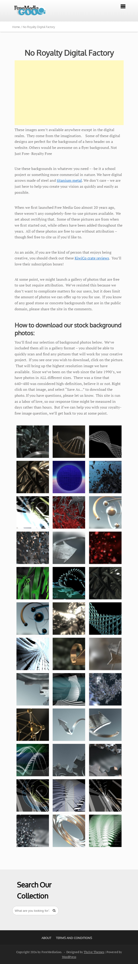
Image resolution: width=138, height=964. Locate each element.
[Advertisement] (69, 92)
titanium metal (69, 180)
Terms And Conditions (74, 938)
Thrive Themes (94, 952)
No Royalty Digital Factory (69, 53)
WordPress (69, 957)
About (46, 938)
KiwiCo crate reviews (92, 258)
